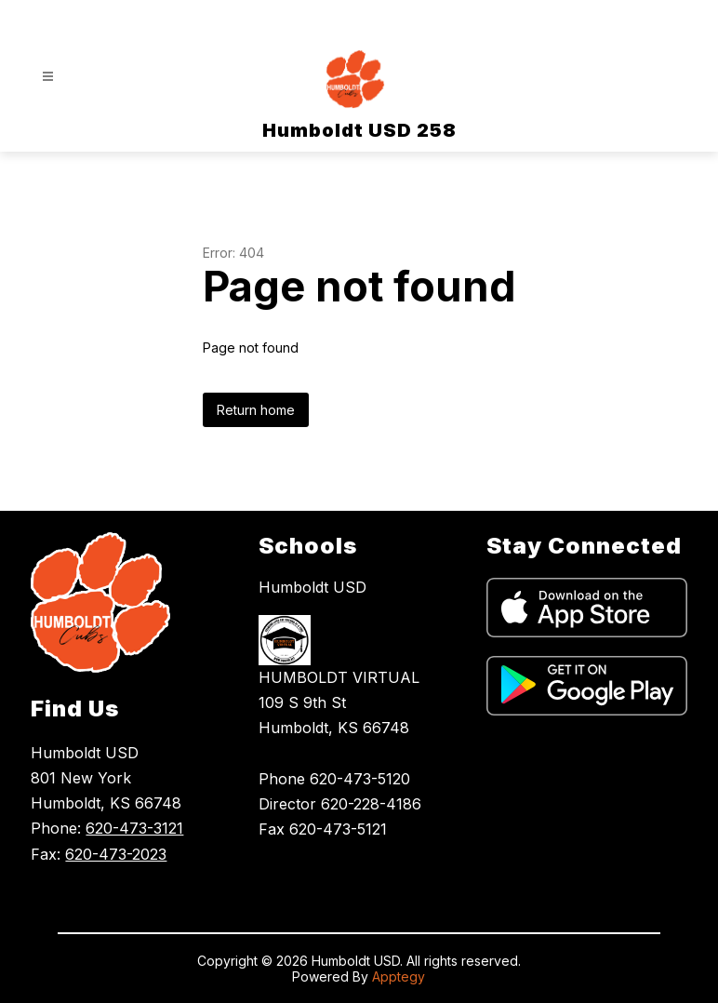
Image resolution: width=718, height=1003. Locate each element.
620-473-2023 (115, 854)
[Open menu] (48, 76)
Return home (256, 410)
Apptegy (398, 976)
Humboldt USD (312, 587)
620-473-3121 (134, 828)
